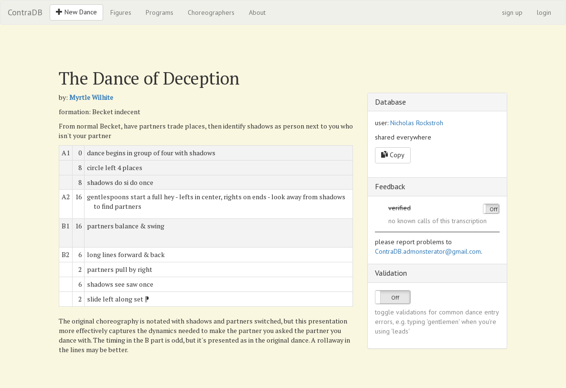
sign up (512, 12)
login (544, 12)
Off (494, 209)
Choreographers (211, 12)
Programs (159, 12)
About (257, 12)
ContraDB (25, 12)
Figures (120, 12)
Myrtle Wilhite (91, 97)
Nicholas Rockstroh (416, 123)
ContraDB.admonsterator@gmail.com (428, 251)
